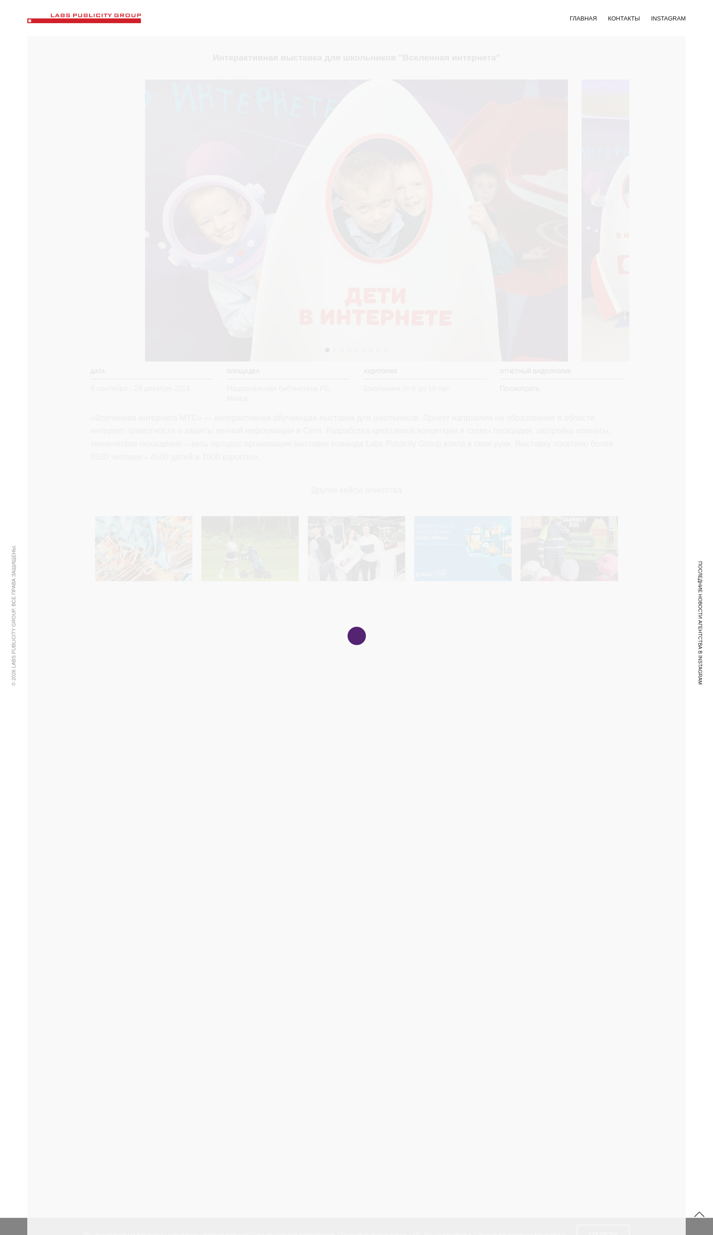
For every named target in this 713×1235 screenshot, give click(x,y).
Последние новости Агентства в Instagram (700, 623)
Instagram (668, 18)
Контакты (624, 18)
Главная (583, 18)
